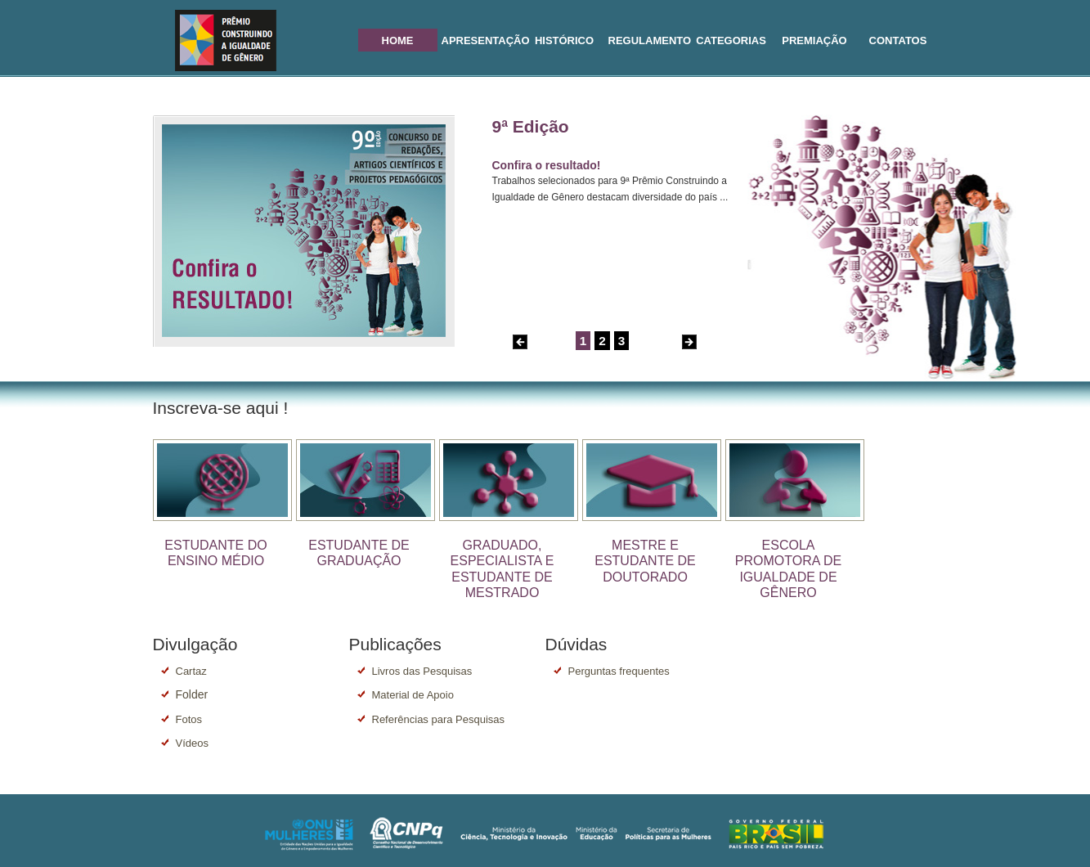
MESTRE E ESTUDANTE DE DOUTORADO (645, 561)
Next (689, 342)
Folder (192, 694)
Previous (520, 342)
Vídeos (192, 743)
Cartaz (191, 671)
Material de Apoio (413, 695)
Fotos (189, 719)
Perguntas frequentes (619, 671)
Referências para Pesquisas (438, 719)
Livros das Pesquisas (422, 671)
